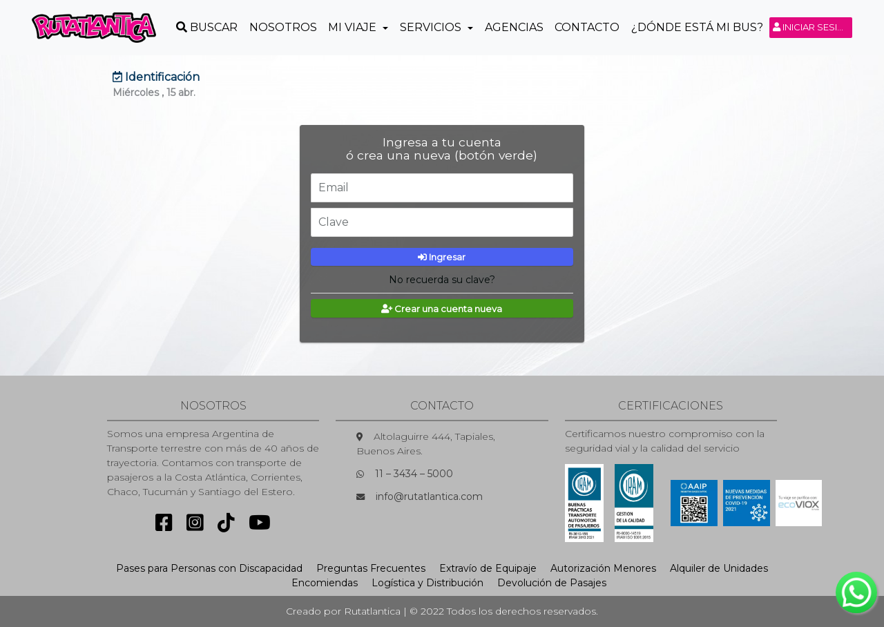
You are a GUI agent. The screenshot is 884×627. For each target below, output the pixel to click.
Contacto (587, 27)
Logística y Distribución (427, 583)
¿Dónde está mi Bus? (697, 27)
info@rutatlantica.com (429, 496)
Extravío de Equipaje (488, 568)
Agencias (514, 27)
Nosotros (283, 27)
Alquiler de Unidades (719, 568)
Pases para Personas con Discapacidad (209, 568)
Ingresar (441, 256)
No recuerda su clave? (442, 279)
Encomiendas (324, 583)
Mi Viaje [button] (353, 27)
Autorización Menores (603, 568)
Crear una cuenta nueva (441, 308)
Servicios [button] (432, 27)
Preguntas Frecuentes (370, 568)
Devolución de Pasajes (551, 583)
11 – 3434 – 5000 (414, 473)
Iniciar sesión (812, 26)
